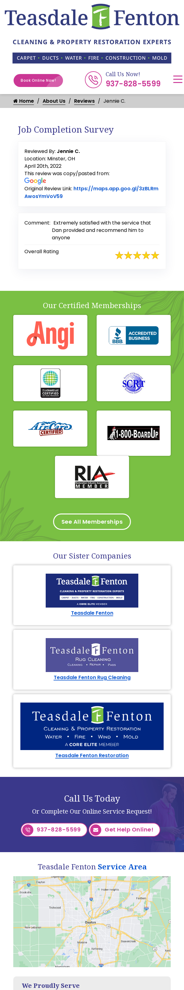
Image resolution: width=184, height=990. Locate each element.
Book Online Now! (42, 80)
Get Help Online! (121, 829)
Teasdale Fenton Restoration (92, 755)
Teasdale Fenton (92, 613)
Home (23, 101)
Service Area (122, 866)
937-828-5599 (133, 84)
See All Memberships (92, 522)
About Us (54, 101)
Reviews (84, 101)
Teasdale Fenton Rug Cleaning (92, 677)
